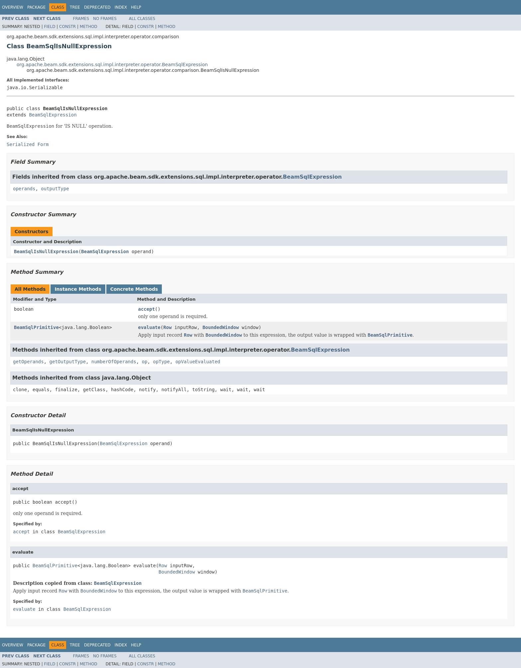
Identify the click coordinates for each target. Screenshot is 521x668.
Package (36, 7)
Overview (12, 7)
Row (167, 327)
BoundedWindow (220, 327)
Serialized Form (28, 144)
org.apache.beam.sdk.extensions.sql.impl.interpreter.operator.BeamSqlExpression (112, 64)
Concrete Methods (134, 289)
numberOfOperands (113, 361)
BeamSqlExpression (52, 114)
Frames (81, 18)
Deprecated (97, 7)
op (145, 361)
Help (136, 7)
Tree (75, 7)
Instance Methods (77, 289)
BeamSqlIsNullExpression (46, 251)
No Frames (105, 18)
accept (146, 309)
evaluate (149, 327)
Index (121, 7)
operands (24, 188)
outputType (55, 188)
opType (161, 361)
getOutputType (68, 361)
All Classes (142, 18)
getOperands (28, 361)
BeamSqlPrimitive (36, 327)
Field (49, 26)
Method (88, 26)
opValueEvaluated (197, 361)
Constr (67, 26)
